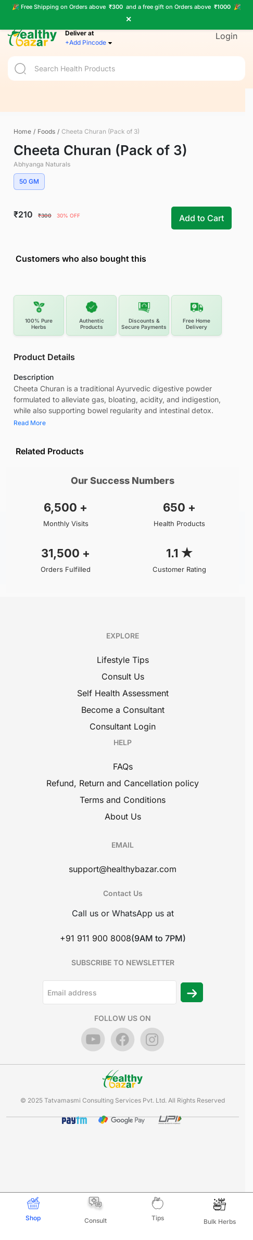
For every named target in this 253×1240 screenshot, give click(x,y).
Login (226, 29)
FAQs (123, 766)
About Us (123, 816)
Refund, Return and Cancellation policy (122, 783)
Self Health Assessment (123, 693)
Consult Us (123, 676)
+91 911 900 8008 (95, 938)
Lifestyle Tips (123, 660)
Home (22, 131)
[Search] (126, 62)
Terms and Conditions (123, 800)
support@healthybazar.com (122, 869)
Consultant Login (123, 726)
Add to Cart (201, 218)
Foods (46, 131)
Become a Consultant (123, 710)
